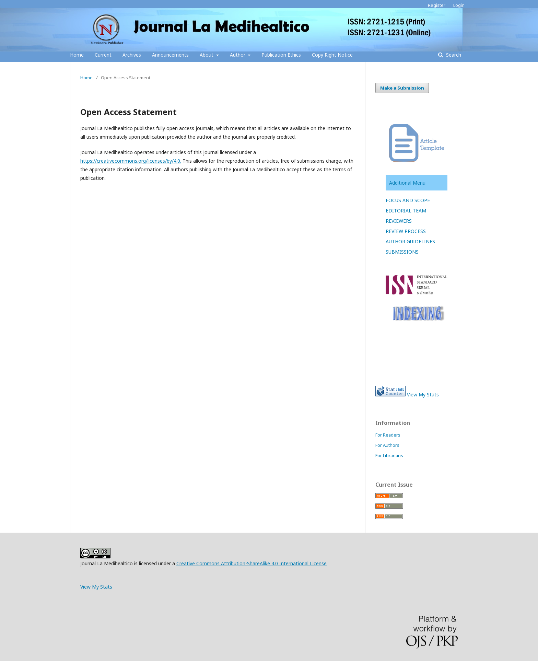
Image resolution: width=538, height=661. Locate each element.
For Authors (387, 445)
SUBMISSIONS (402, 251)
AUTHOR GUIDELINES (410, 241)
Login (459, 5)
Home (77, 54)
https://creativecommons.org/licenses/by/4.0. (130, 161)
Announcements (170, 54)
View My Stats (423, 394)
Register (436, 5)
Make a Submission (402, 88)
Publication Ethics (281, 54)
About (207, 54)
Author (238, 54)
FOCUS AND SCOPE (408, 200)
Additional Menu (407, 182)
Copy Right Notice (332, 54)
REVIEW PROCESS (406, 231)
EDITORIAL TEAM (406, 210)
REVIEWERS (399, 221)
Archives (131, 54)
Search (453, 54)
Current (103, 54)
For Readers (387, 435)
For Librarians (389, 455)
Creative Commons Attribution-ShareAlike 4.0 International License (251, 563)
